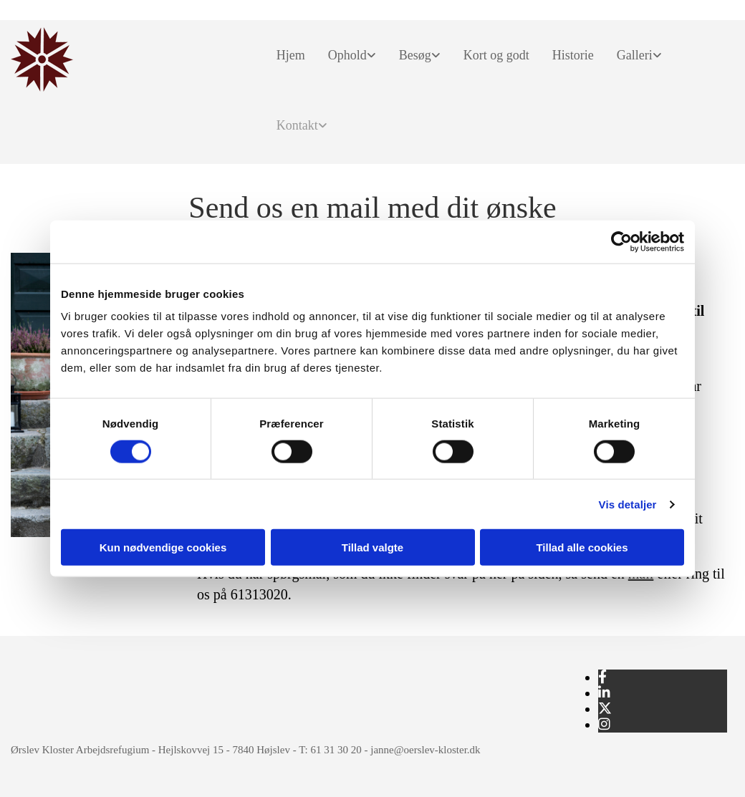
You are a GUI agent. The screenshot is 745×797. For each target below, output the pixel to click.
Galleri (635, 55)
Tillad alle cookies (582, 547)
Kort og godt (496, 55)
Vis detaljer (628, 504)
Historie (573, 55)
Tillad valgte (372, 547)
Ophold (347, 55)
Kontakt (297, 125)
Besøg (415, 55)
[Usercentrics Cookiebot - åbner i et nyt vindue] (621, 241)
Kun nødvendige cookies (163, 547)
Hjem (291, 55)
